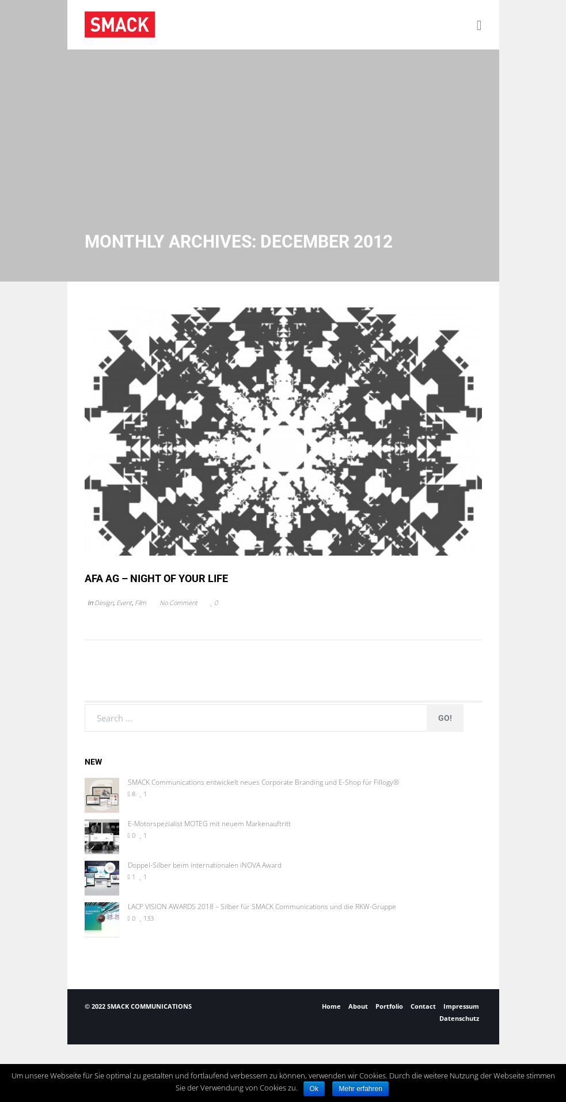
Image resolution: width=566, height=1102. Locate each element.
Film (140, 602)
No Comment (178, 602)
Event (124, 602)
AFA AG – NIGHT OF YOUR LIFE (156, 578)
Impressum (461, 1006)
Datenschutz (459, 1018)
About (358, 1006)
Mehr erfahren (360, 1089)
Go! (445, 718)
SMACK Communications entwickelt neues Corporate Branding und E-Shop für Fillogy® (263, 782)
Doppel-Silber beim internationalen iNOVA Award (205, 865)
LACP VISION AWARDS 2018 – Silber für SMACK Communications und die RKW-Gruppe (262, 907)
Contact (423, 1006)
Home (331, 1006)
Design (103, 602)
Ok (314, 1089)
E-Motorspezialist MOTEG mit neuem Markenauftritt (209, 824)
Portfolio (389, 1006)
